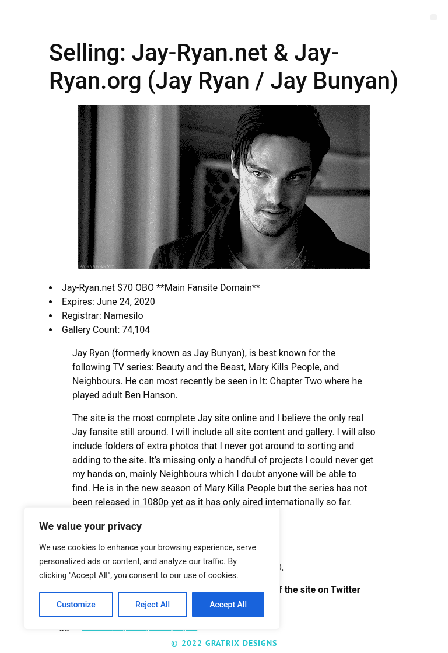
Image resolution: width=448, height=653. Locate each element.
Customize (76, 604)
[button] (433, 17)
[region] (151, 568)
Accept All (228, 604)
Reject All (152, 604)
